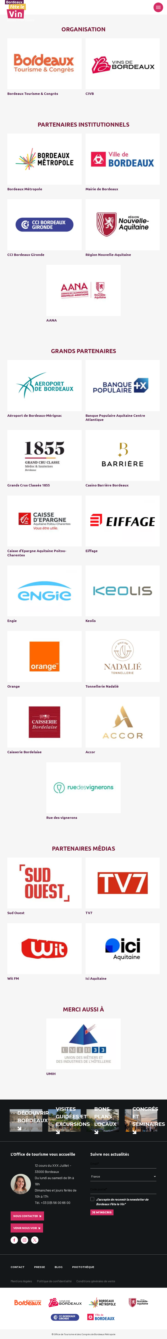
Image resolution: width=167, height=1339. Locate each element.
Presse (39, 1267)
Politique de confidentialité (54, 1281)
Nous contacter (27, 1216)
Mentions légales (21, 1281)
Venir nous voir (26, 1228)
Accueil (11, 20)
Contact (18, 1267)
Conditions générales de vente (95, 1281)
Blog (59, 1267)
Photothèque (83, 1267)
